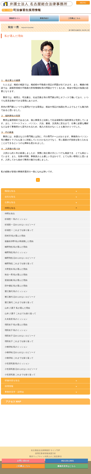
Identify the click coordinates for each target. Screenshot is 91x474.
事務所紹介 (44, 18)
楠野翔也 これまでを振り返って (19, 263)
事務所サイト (14, 18)
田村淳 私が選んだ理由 (15, 236)
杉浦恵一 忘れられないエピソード (20, 225)
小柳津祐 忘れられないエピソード (20, 352)
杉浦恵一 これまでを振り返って (19, 230)
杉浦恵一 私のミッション (16, 219)
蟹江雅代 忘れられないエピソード (20, 297)
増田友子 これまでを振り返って (19, 341)
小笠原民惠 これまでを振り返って (20, 375)
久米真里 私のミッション (16, 319)
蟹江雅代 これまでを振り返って (19, 302)
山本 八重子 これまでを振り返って (20, 313)
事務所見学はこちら (66, 466)
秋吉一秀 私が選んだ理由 (16, 275)
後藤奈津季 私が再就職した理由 (19, 241)
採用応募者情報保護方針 (45, 453)
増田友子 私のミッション (16, 330)
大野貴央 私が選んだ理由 (16, 269)
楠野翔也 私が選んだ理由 (16, 247)
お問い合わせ (23, 461)
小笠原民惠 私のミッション (17, 363)
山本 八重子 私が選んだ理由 (17, 308)
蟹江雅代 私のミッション (16, 291)
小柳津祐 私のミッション (16, 347)
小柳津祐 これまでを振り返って (19, 358)
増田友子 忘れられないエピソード (20, 336)
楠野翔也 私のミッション (16, 252)
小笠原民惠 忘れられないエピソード (21, 369)
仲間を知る (10, 213)
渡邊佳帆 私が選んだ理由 (16, 280)
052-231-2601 (66, 461)
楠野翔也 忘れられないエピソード (20, 258)
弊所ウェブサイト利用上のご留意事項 (45, 456)
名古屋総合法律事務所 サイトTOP (45, 450)
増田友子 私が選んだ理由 (16, 325)
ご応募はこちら (74, 18)
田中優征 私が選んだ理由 (16, 286)
